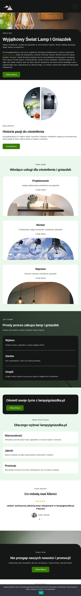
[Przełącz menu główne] (75, 6)
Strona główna (40, 584)
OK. (41, 593)
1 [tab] (39, 519)
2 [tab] (42, 519)
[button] (15, 408)
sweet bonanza (9, 55)
